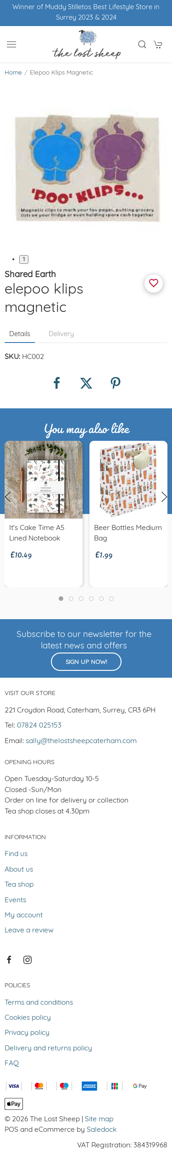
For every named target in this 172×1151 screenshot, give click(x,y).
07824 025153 (39, 725)
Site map (99, 1119)
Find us (16, 854)
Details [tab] (19, 334)
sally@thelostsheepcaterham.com (81, 741)
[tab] (61, 598)
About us (19, 869)
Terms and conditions (39, 1002)
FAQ (12, 1063)
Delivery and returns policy (48, 1048)
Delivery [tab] (61, 334)
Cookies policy (28, 1018)
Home (13, 73)
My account (24, 915)
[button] (11, 44)
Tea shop (19, 885)
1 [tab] (24, 259)
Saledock (102, 1130)
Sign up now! (86, 662)
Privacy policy (27, 1033)
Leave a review (29, 930)
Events (15, 900)
